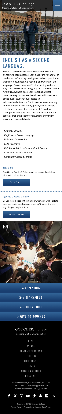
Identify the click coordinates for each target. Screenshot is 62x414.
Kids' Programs (12, 144)
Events (31, 346)
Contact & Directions (23, 388)
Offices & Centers (31, 371)
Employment (31, 360)
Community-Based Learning (18, 156)
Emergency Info (40, 388)
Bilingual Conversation (15, 139)
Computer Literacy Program (18, 152)
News (31, 341)
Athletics (31, 356)
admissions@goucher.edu (37, 385)
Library (31, 366)
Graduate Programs (31, 351)
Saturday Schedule (13, 130)
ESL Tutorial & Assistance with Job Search (25, 148)
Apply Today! (16, 214)
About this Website (43, 407)
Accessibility (29, 407)
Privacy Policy (16, 407)
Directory (31, 375)
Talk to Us (16, 182)
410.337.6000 (19, 385)
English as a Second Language (19, 135)
